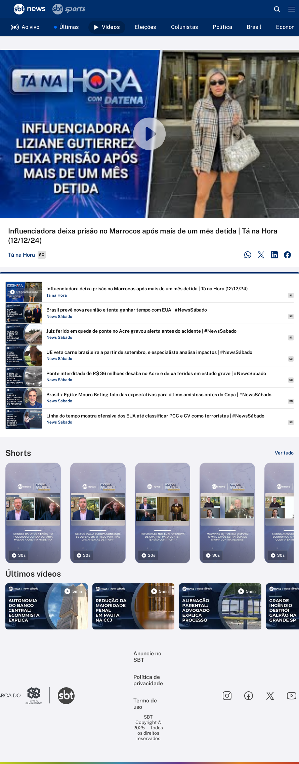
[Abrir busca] (277, 9)
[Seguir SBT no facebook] (248, 695)
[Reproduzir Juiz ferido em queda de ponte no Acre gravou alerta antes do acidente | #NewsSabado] (149, 334)
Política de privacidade (148, 680)
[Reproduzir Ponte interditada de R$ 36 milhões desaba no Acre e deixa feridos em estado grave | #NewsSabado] (149, 376)
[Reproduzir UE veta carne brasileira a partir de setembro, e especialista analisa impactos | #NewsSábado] (149, 355)
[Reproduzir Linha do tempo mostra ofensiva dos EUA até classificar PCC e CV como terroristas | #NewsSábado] (149, 419)
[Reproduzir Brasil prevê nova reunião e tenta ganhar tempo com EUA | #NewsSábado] (149, 313)
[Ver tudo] (284, 452)
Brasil (254, 27)
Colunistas (184, 27)
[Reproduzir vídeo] (149, 134)
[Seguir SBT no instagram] (227, 695)
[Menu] (291, 9)
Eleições (145, 27)
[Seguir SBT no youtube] (291, 695)
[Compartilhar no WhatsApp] (247, 254)
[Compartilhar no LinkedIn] (274, 254)
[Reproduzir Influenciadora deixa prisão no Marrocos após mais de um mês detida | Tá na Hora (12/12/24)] (149, 292)
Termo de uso (145, 703)
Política (222, 27)
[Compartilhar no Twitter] (261, 254)
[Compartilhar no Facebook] (287, 254)
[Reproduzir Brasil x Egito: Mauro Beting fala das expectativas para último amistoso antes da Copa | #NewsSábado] (149, 398)
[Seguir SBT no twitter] (270, 695)
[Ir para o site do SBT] (66, 695)
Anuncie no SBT (147, 656)
